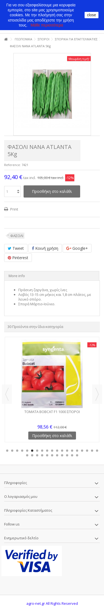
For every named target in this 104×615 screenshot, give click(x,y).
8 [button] (42, 451)
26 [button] (57, 455)
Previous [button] (7, 394)
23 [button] (42, 455)
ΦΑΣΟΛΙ (16, 235)
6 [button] (32, 451)
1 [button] (7, 451)
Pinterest (18, 257)
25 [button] (52, 455)
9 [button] (47, 451)
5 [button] (27, 451)
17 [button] (87, 451)
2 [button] (12, 451)
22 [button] (37, 455)
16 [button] (82, 451)
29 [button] (72, 455)
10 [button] (52, 451)
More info (17, 275)
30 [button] (77, 455)
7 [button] (37, 451)
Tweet (16, 248)
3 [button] (17, 451)
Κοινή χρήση (45, 248)
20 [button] (27, 455)
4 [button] (22, 451)
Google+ (77, 248)
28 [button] (67, 455)
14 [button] (72, 451)
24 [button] (47, 455)
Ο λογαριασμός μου (20, 496)
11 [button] (57, 451)
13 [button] (67, 451)
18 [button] (92, 451)
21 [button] (32, 455)
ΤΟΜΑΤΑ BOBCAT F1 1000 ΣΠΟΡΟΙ (52, 411)
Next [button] (97, 394)
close (91, 15)
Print (13, 209)
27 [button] (62, 455)
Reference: (12, 165)
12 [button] (62, 451)
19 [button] (97, 451)
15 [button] (77, 451)
